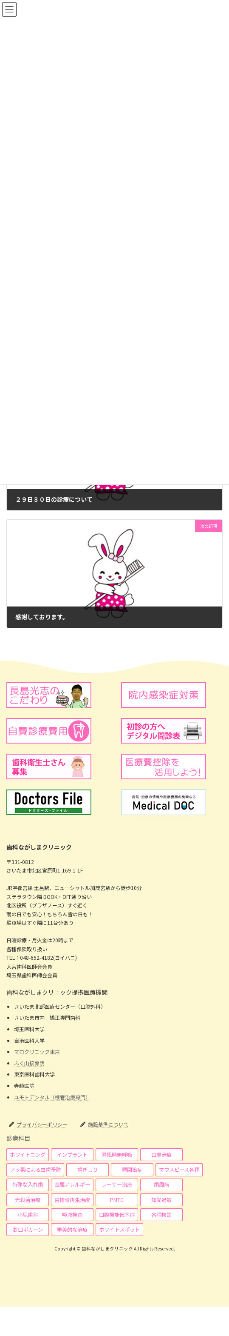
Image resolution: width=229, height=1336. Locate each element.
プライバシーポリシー (42, 1124)
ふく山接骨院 (29, 1063)
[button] (27, 1154)
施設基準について (108, 1124)
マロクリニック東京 (37, 1051)
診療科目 (18, 1137)
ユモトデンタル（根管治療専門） (52, 1096)
